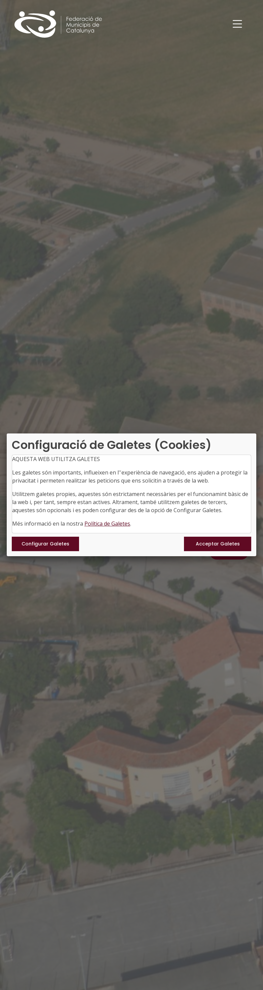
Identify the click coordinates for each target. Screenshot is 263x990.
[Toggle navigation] (237, 24)
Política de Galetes (107, 523)
